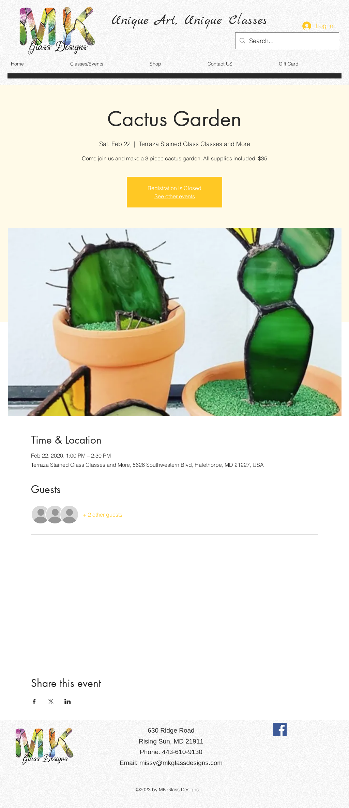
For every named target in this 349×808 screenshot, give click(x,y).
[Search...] (286, 41)
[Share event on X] (51, 701)
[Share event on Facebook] (34, 701)
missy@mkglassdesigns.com (181, 762)
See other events (174, 196)
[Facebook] (280, 729)
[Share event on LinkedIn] (67, 701)
